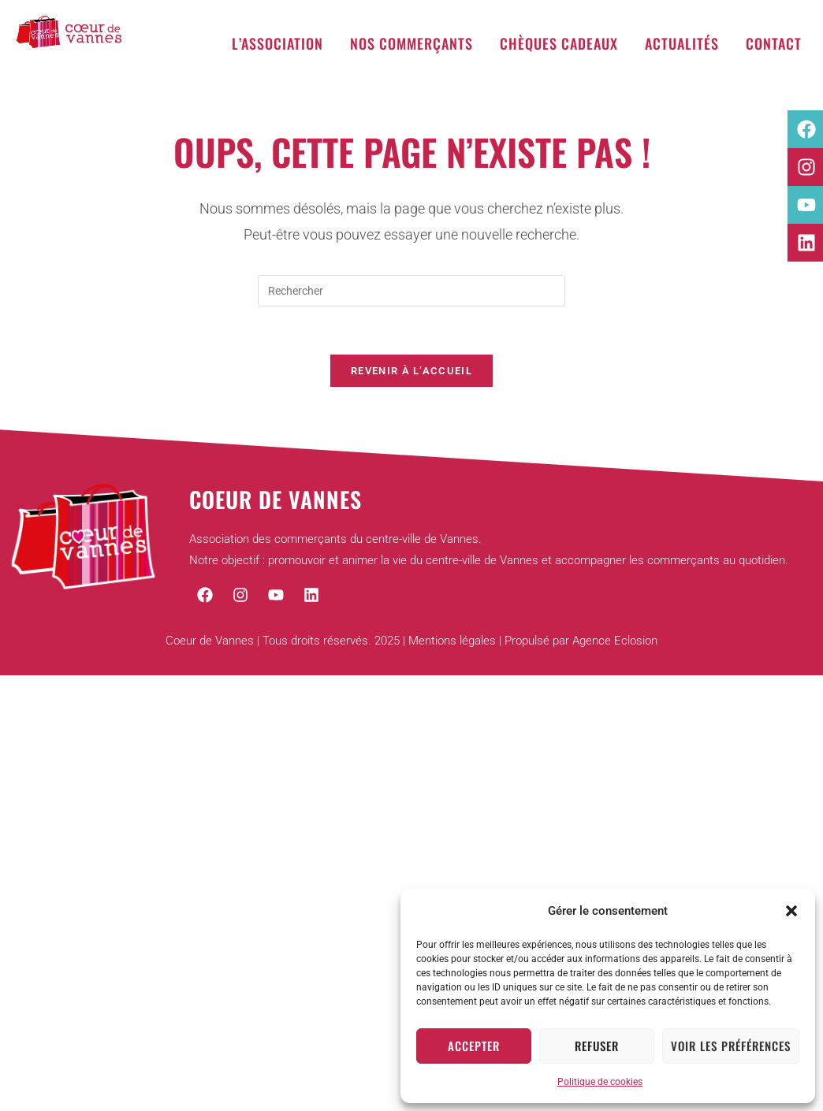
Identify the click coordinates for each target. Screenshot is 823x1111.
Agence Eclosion (614, 641)
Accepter (474, 1045)
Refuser (597, 1045)
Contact (774, 43)
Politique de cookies (599, 1081)
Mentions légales (452, 641)
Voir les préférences (731, 1045)
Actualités (682, 43)
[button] (791, 911)
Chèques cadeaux (559, 43)
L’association (277, 43)
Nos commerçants (411, 43)
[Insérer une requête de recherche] (411, 291)
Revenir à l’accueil (411, 371)
